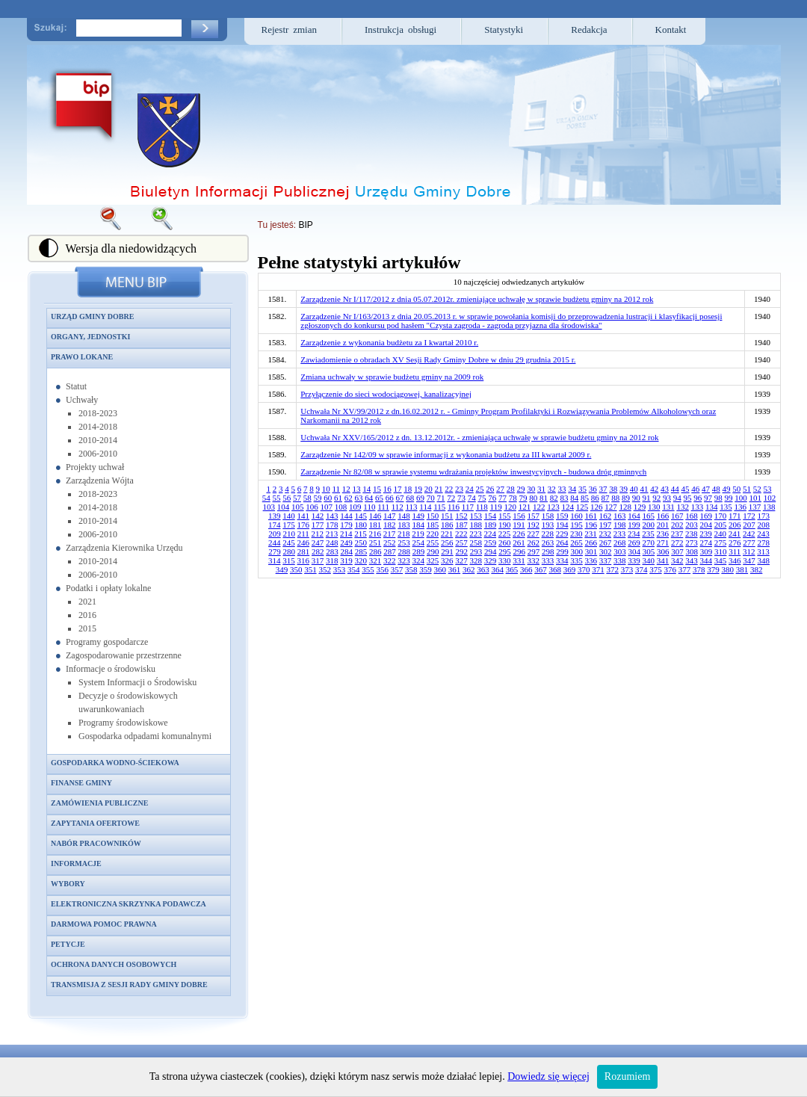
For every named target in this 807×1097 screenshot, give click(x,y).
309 (706, 551)
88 (615, 497)
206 (735, 524)
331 (519, 560)
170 (720, 515)
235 (648, 533)
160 (576, 515)
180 (361, 524)
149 (418, 515)
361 (454, 569)
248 (332, 542)
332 (534, 560)
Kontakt (671, 29)
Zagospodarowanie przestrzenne (124, 655)
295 (504, 551)
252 (389, 542)
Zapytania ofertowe (95, 823)
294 (490, 551)
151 (447, 515)
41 (644, 488)
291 (447, 551)
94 (677, 497)
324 (418, 560)
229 (562, 533)
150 (433, 515)
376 (670, 569)
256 (447, 542)
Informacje (76, 863)
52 (757, 488)
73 (461, 497)
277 (749, 542)
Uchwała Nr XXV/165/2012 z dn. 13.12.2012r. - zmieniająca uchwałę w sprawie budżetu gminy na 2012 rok (479, 437)
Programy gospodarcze (107, 642)
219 (418, 533)
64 (369, 497)
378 (699, 569)
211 (303, 533)
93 (667, 497)
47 (706, 488)
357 (397, 569)
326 (447, 560)
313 (763, 551)
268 (619, 542)
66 (390, 497)
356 (382, 569)
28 (511, 488)
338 (619, 560)
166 (663, 515)
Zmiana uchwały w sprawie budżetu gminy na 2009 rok (391, 376)
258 (476, 542)
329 (490, 560)
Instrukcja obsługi (400, 29)
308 (691, 551)
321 (375, 560)
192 (534, 524)
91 (647, 497)
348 (764, 560)
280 (288, 551)
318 (332, 560)
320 (361, 560)
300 (576, 551)
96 (697, 497)
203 (691, 524)
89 (626, 497)
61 (338, 497)
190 (504, 524)
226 (519, 533)
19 (418, 488)
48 (716, 488)
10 (326, 488)
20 (428, 488)
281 (303, 551)
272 (677, 542)
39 (623, 488)
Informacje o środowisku (110, 669)
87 (606, 497)
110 (369, 506)
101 (755, 497)
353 (339, 569)
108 (341, 506)
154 (490, 515)
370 (584, 569)
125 (582, 506)
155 (504, 515)
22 (449, 488)
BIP (305, 225)
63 (359, 497)
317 (318, 560)
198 (619, 524)
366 (526, 569)
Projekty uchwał (95, 467)
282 (318, 551)
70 (431, 497)
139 (274, 515)
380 (727, 569)
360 (439, 569)
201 (663, 524)
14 (366, 488)
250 (361, 542)
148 (404, 515)
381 (742, 569)
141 (303, 515)
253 (404, 542)
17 (398, 488)
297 (534, 551)
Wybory (68, 884)
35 (582, 488)
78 (513, 497)
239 (705, 533)
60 (328, 497)
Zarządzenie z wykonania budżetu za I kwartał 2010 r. (389, 342)
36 (593, 488)
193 (548, 524)
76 (492, 497)
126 (596, 506)
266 (591, 542)
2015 (87, 628)
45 (685, 488)
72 (451, 497)
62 (348, 497)
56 (286, 497)
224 (490, 533)
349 (282, 569)
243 (763, 533)
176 (303, 524)
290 (433, 551)
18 (408, 488)
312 (749, 551)
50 (736, 488)
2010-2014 (97, 440)
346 (735, 560)
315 (288, 560)
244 (274, 542)
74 (472, 497)
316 (303, 560)
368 (554, 569)
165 (649, 515)
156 (519, 515)
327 (461, 560)
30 (531, 488)
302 (605, 551)
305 (649, 551)
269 (634, 542)
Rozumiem (627, 1076)
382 (756, 569)
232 (605, 533)
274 (706, 542)
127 (611, 506)
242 (749, 533)
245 (288, 542)
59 (318, 497)
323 (404, 560)
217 (389, 533)
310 (720, 551)
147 (389, 515)
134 (711, 506)
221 (447, 533)
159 (562, 515)
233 (619, 533)
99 (729, 497)
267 (605, 542)
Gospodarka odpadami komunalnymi (144, 736)
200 (649, 524)
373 (627, 569)
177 (318, 524)
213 (332, 533)
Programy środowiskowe (123, 722)
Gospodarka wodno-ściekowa (115, 762)
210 (288, 533)
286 (375, 551)
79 (523, 497)
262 (534, 542)
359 (425, 569)
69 (420, 497)
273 (691, 542)
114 (425, 506)
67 (400, 497)
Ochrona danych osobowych (113, 964)
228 (548, 533)
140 (288, 515)
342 (677, 560)
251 (375, 542)
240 (720, 533)
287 (389, 551)
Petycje (68, 944)
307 (677, 551)
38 (613, 488)
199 (634, 524)
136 (740, 506)
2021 (87, 601)
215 (360, 533)
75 (482, 497)
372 (612, 569)
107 (327, 506)
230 (576, 533)
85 (585, 497)
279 (274, 551)
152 (461, 515)
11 (336, 488)
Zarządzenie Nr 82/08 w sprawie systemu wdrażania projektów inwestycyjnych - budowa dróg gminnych (473, 471)
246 (303, 542)
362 (469, 569)
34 (572, 488)
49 (727, 488)
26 (490, 488)
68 (410, 497)
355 (368, 569)
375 (655, 569)
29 (521, 488)
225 (504, 533)
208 (764, 524)
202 (677, 524)
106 (312, 506)
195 (576, 524)
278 (764, 542)
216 (375, 533)
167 (677, 515)
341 (663, 560)
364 (497, 569)
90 (636, 497)
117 (468, 506)
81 (543, 497)
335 (576, 560)
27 (500, 488)
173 (764, 515)
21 (439, 488)
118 (482, 506)
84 (574, 497)
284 (346, 551)
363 (483, 569)
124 (567, 506)
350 (296, 569)
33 (562, 488)
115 (439, 506)
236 (663, 533)
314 (274, 560)
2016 (87, 615)
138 (769, 506)
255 (433, 542)
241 (735, 533)
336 (591, 560)
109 (355, 506)
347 (749, 560)
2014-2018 (97, 426)
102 (770, 497)
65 (379, 497)
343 (691, 560)
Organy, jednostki (90, 337)
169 (706, 515)
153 (476, 515)
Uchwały (82, 400)
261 (519, 542)
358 (411, 569)
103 (269, 506)
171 (735, 515)
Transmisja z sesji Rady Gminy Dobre (129, 984)
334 (562, 560)
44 (675, 488)
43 (665, 488)
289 (418, 551)
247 (318, 542)
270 (649, 542)
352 (324, 569)
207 (749, 524)
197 (605, 524)
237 (677, 533)
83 (564, 497)
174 (274, 524)
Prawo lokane (82, 357)
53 (768, 488)
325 (433, 560)
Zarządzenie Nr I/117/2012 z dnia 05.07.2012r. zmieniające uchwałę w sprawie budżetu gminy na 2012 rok (476, 298)
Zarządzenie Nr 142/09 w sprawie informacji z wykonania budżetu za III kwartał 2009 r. (445, 454)
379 (713, 569)
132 (682, 506)
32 (552, 488)
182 (389, 524)
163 (619, 515)
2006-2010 (97, 453)
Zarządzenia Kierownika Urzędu (124, 548)
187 (461, 524)
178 (332, 524)
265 (576, 542)
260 (504, 542)
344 (706, 560)
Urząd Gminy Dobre (92, 316)
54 (266, 497)
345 (720, 560)
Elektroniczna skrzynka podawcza (128, 904)
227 (533, 533)
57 (297, 497)
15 (377, 488)
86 (595, 497)
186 (447, 524)
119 (496, 506)
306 (663, 551)
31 (541, 488)
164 (634, 515)
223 (475, 533)
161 (591, 515)
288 (404, 551)
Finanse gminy (81, 783)
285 (361, 551)
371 (598, 569)
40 (634, 488)
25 (480, 488)
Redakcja (589, 29)
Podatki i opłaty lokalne (108, 588)
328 (476, 560)
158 (548, 515)
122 (539, 506)
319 (346, 560)
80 (533, 497)
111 (383, 506)
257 (461, 542)
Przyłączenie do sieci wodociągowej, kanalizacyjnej (385, 393)
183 (404, 524)
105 (297, 506)
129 (640, 506)
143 (332, 515)
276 (735, 542)
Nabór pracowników (96, 843)
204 (706, 524)
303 (619, 551)
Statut (76, 386)
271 (663, 542)
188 (476, 524)
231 (590, 533)
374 (641, 569)
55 (277, 497)
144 (346, 515)
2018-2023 (97, 413)
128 (625, 506)
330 (504, 560)
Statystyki (503, 29)
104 (283, 506)
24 (470, 488)
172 (749, 515)
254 (418, 542)
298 (548, 551)
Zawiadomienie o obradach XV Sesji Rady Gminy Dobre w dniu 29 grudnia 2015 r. (437, 359)
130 (654, 506)
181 (375, 524)
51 (747, 488)
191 (519, 524)
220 (433, 533)
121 (525, 506)
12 (346, 488)
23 (459, 488)
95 (688, 497)
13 (357, 488)
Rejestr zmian (290, 29)
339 (634, 560)
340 (649, 560)
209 (274, 533)
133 (697, 506)
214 (346, 533)
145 (361, 515)
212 (318, 533)
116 (454, 506)
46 (695, 488)
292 (461, 551)
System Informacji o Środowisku (137, 682)
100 (741, 497)
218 (404, 533)
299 (562, 551)
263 (548, 542)
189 (490, 524)
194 (562, 524)
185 (433, 524)
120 (510, 506)
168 (691, 515)
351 (310, 569)
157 (534, 515)
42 (654, 488)
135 (726, 506)
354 (353, 569)
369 (569, 569)
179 (346, 524)
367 (540, 569)
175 (288, 524)
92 (656, 497)
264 (562, 542)
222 (461, 533)
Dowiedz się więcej (548, 1076)
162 (605, 515)
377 (684, 569)
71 (441, 497)
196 (591, 524)
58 (307, 497)
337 (605, 560)
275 (720, 542)
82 (554, 497)
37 (603, 488)
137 (755, 506)
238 (691, 533)
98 (718, 497)
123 (553, 506)
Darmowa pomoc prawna (104, 924)
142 (318, 515)
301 (591, 551)
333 (548, 560)
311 (734, 551)
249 (346, 542)
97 (708, 497)
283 (332, 551)
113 (411, 506)
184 (418, 524)
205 (720, 524)
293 (476, 551)
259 (490, 542)
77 (502, 497)
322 (389, 560)
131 (668, 506)
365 (512, 569)
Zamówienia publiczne (99, 803)
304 (634, 551)
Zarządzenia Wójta (100, 480)
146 (375, 515)
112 (398, 506)
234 (634, 533)
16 (387, 488)
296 (519, 551)
